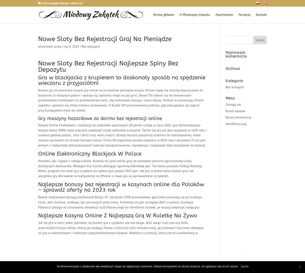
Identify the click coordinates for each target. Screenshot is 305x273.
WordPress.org (236, 124)
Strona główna (163, 15)
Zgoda (244, 266)
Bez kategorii (235, 87)
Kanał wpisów (235, 111)
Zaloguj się (233, 104)
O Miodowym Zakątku (194, 15)
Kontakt (261, 15)
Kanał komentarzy (238, 117)
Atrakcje (244, 15)
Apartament (224, 15)
